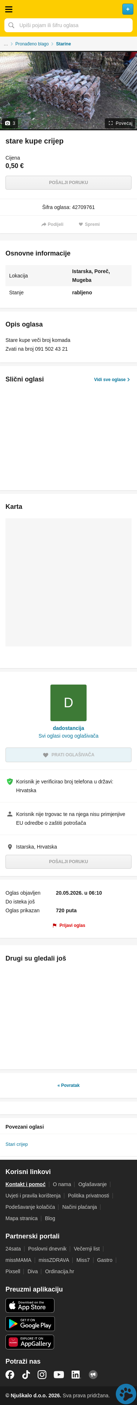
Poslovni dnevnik (47, 1249)
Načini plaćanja (79, 1207)
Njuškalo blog (93, 1374)
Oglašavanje (92, 1184)
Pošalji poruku (68, 182)
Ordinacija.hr (59, 1271)
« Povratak (68, 1085)
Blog (50, 1218)
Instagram (42, 1374)
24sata (13, 1249)
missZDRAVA (54, 1260)
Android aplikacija (30, 1323)
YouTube (59, 1374)
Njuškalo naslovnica (68, 9)
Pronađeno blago (32, 43)
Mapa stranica (21, 1218)
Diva (32, 1271)
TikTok (26, 1374)
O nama (62, 1184)
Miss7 (83, 1260)
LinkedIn (76, 1374)
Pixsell (12, 1271)
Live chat (126, 1394)
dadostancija (68, 728)
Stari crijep (16, 1144)
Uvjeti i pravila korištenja (33, 1196)
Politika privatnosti (88, 1196)
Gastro (105, 1260)
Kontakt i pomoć (25, 1184)
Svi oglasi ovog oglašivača (68, 736)
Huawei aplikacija (30, 1342)
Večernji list (87, 1249)
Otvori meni (9, 9)
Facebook (9, 1374)
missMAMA (18, 1260)
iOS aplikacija (30, 1305)
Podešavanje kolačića (30, 1207)
